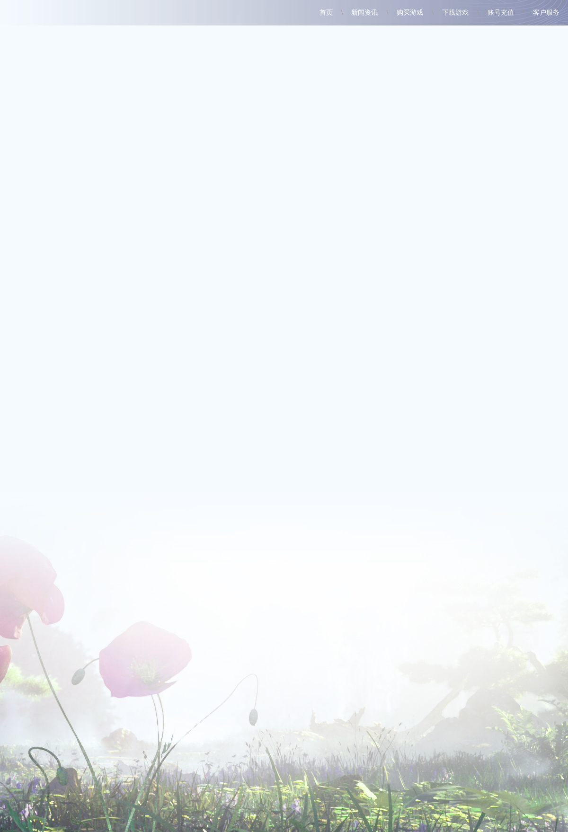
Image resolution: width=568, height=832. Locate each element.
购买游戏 (410, 12)
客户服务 (546, 12)
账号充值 (501, 12)
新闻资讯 (364, 12)
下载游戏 (455, 12)
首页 (326, 12)
